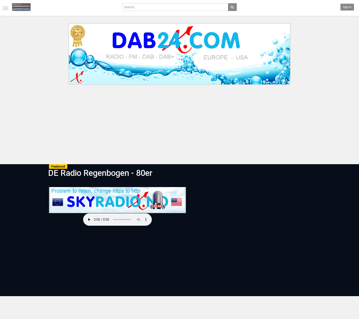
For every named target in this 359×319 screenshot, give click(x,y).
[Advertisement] (179, 125)
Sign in (347, 7)
